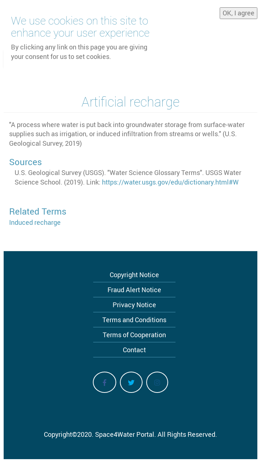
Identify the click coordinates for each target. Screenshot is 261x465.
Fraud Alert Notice (134, 289)
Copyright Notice (134, 274)
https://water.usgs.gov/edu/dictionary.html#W (170, 182)
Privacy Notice (134, 304)
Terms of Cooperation (134, 334)
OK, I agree (238, 12)
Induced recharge (35, 222)
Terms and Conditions (134, 319)
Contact (134, 349)
